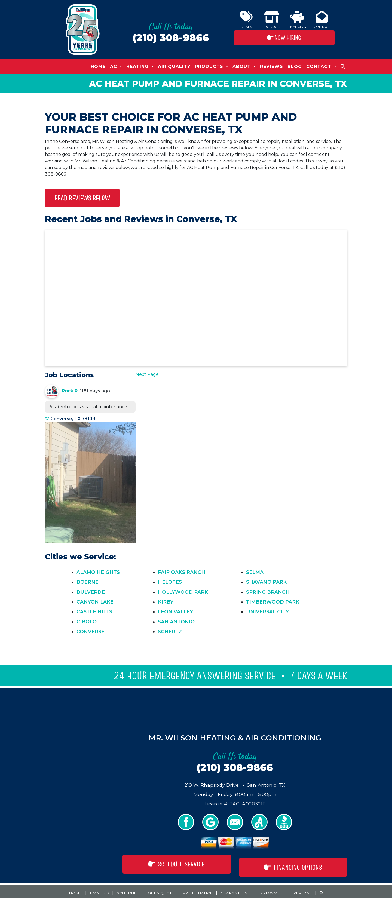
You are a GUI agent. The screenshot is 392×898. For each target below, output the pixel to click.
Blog (294, 66)
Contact (322, 19)
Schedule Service (176, 864)
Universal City (267, 611)
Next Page (147, 374)
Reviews (271, 66)
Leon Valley (175, 611)
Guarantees (238, 889)
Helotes (170, 582)
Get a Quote (156, 889)
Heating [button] (138, 66)
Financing (296, 19)
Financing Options (293, 864)
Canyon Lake (95, 602)
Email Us (88, 889)
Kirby (165, 602)
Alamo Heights (98, 572)
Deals (246, 19)
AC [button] (114, 66)
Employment (279, 889)
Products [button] (210, 66)
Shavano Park (266, 582)
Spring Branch (268, 592)
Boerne (87, 582)
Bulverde (90, 592)
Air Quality (174, 66)
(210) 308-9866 (171, 38)
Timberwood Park (272, 602)
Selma (255, 572)
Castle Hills (94, 611)
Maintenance (197, 889)
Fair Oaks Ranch (181, 572)
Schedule (119, 889)
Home (98, 66)
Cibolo (86, 622)
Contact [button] (319, 66)
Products (272, 19)
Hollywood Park (183, 592)
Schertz (170, 631)
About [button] (242, 66)
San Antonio (176, 622)
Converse (90, 631)
